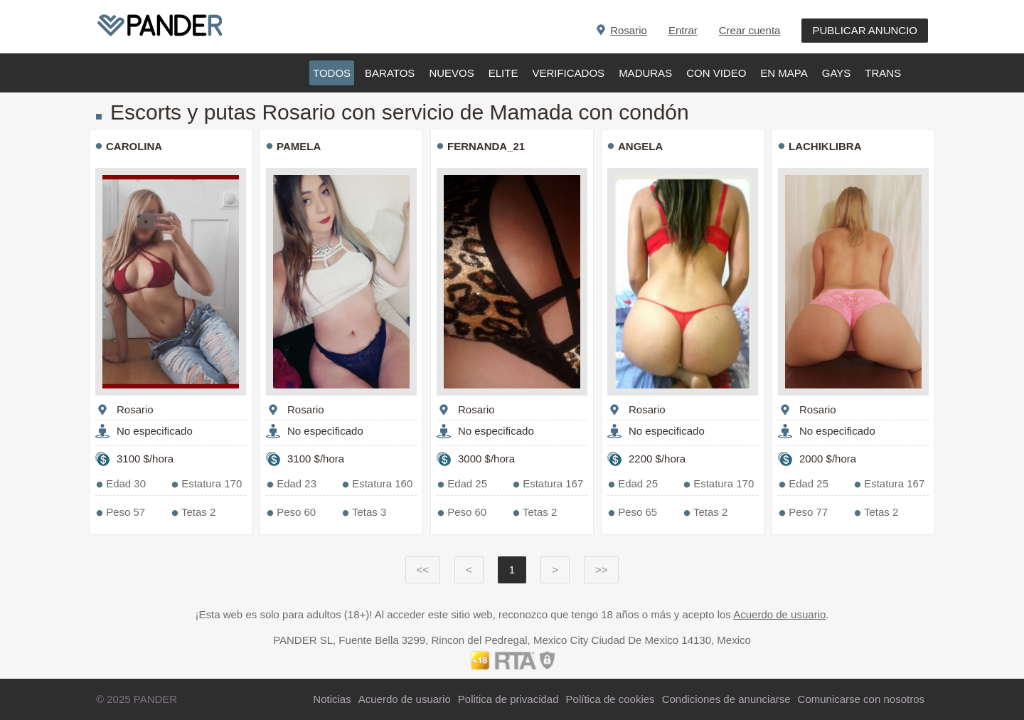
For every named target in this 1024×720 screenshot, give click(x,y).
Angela (640, 146)
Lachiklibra (825, 146)
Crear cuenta (750, 30)
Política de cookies (610, 699)
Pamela (299, 146)
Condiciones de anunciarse (726, 699)
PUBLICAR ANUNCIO (864, 30)
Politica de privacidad (508, 699)
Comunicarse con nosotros (861, 699)
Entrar (683, 30)
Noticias (332, 699)
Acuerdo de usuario (779, 614)
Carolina (134, 146)
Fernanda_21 (486, 146)
